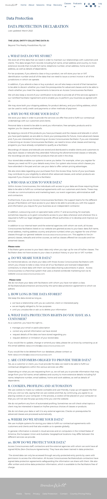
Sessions (40, 5)
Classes (67, 4)
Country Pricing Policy (80, 494)
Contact (64, 494)
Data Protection (50, 494)
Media (19, 494)
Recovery (57, 5)
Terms (27, 494)
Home (23, 5)
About (31, 5)
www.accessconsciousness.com (57, 235)
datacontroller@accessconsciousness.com (46, 346)
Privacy (36, 494)
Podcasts (77, 4)
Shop (48, 5)
